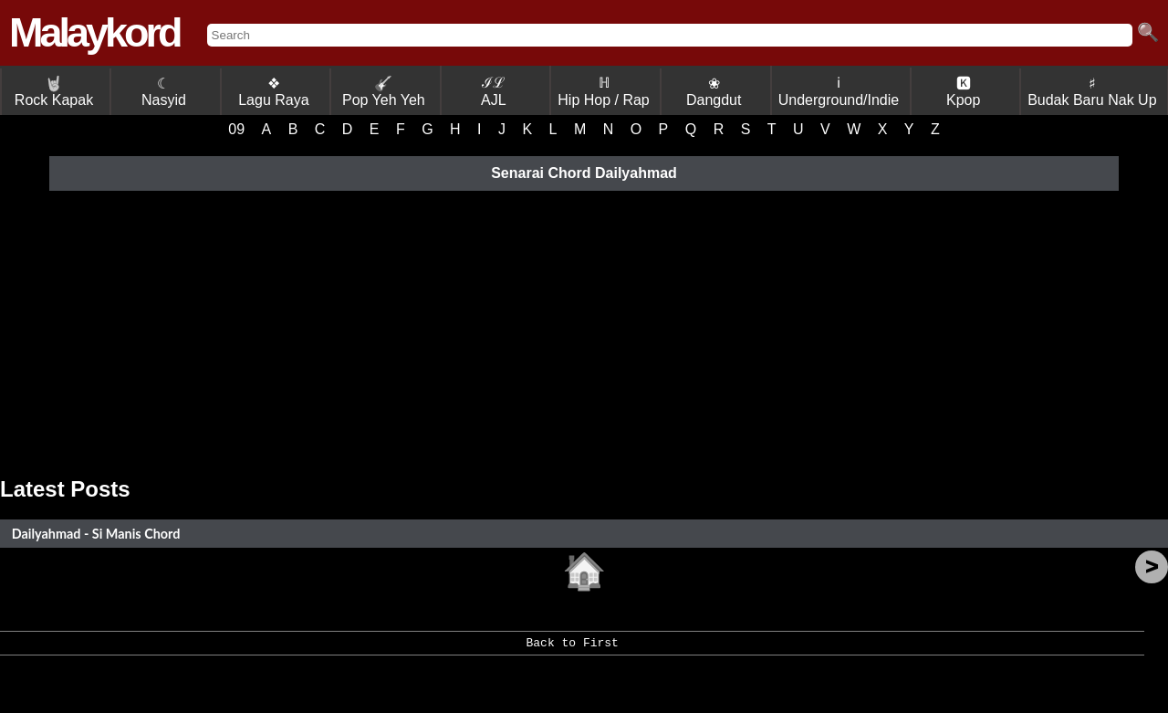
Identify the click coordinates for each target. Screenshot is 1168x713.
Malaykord (94, 32)
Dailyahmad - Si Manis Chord (96, 533)
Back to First (572, 649)
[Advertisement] (584, 330)
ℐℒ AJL (493, 91)
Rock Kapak (54, 92)
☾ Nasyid (163, 92)
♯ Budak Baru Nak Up (1091, 92)
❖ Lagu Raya (273, 92)
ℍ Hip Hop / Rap (604, 91)
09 (236, 129)
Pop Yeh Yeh (383, 92)
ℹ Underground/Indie (839, 91)
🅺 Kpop (963, 92)
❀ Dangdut (714, 92)
